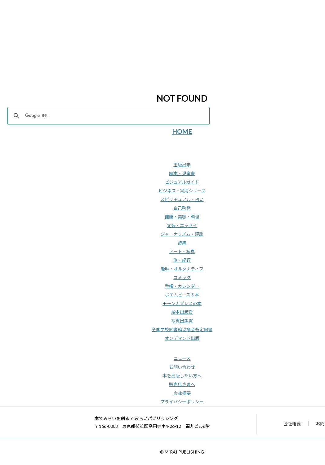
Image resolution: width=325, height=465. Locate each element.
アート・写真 (182, 251)
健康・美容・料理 (182, 216)
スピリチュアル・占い (182, 199)
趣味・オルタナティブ (182, 268)
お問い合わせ (182, 367)
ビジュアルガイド (182, 182)
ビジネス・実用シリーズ (182, 190)
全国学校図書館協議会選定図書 (182, 329)
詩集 (182, 242)
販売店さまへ (182, 384)
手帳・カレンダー (182, 286)
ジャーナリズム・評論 (182, 234)
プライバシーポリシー (182, 401)
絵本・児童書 (182, 173)
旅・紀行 (182, 260)
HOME (182, 131)
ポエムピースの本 (182, 294)
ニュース (182, 358)
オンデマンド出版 (182, 338)
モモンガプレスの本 (182, 303)
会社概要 (182, 393)
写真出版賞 (182, 320)
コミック (182, 277)
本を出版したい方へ (182, 375)
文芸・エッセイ (182, 225)
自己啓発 (182, 208)
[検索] (107, 116)
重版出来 (182, 164)
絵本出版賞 (182, 312)
